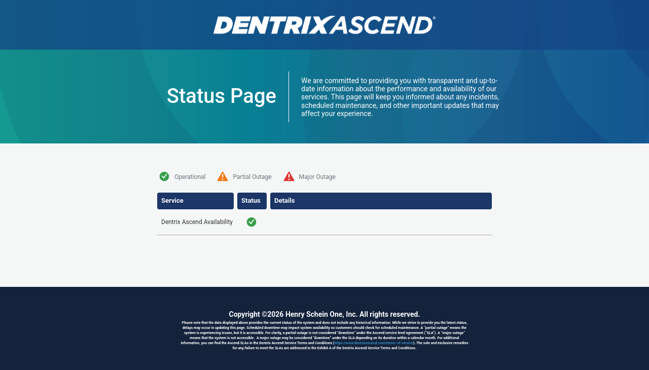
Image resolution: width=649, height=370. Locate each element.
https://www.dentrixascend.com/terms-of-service (373, 343)
